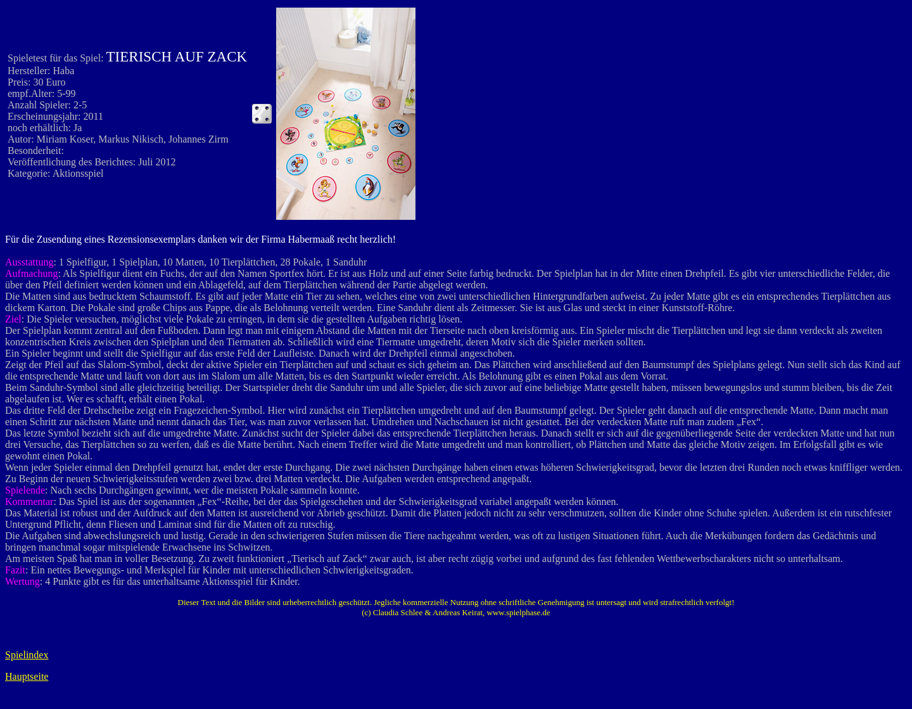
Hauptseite (26, 676)
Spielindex (26, 654)
